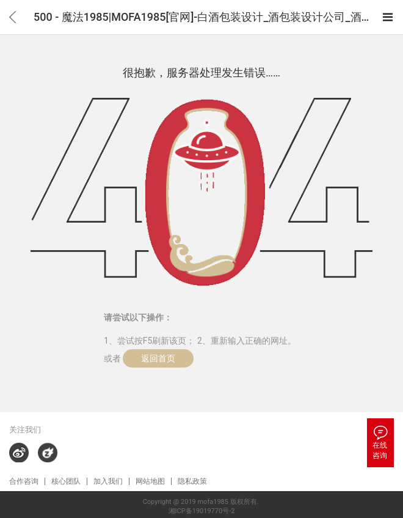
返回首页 (158, 358)
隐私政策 (192, 481)
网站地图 (150, 481)
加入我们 (108, 481)
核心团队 (66, 481)
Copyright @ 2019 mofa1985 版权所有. (202, 502)
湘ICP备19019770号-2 (202, 511)
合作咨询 (23, 481)
